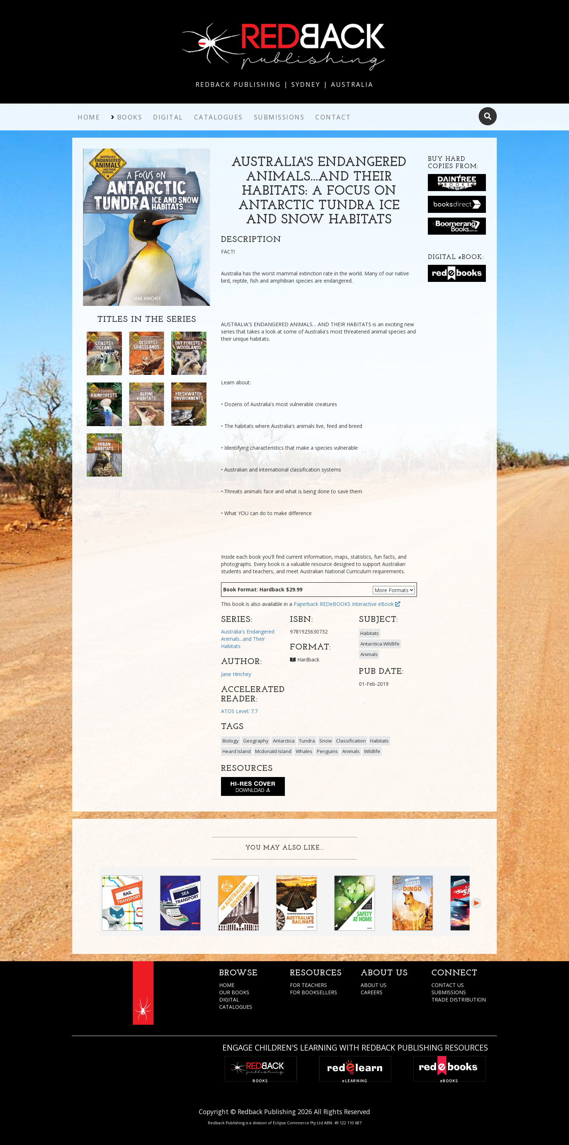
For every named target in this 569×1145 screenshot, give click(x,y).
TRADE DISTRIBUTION (458, 999)
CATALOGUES (235, 1006)
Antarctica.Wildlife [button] (380, 643)
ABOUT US (373, 985)
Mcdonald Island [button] (273, 751)
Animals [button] (369, 654)
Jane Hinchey (236, 674)
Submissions (279, 117)
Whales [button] (304, 751)
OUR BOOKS (234, 992)
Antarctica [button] (284, 740)
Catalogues (218, 117)
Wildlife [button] (372, 751)
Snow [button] (325, 740)
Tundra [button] (307, 740)
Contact (333, 117)
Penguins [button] (327, 751)
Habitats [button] (369, 633)
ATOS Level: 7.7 (239, 711)
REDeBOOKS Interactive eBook (360, 603)
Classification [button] (351, 740)
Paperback (306, 603)
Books (130, 117)
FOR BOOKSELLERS (313, 992)
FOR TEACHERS (308, 985)
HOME (226, 985)
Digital (168, 117)
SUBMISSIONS (448, 992)
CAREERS (371, 992)
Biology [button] (230, 740)
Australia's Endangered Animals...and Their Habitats (247, 639)
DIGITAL (229, 999)
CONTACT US (447, 985)
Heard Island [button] (236, 751)
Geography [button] (256, 740)
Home (89, 117)
